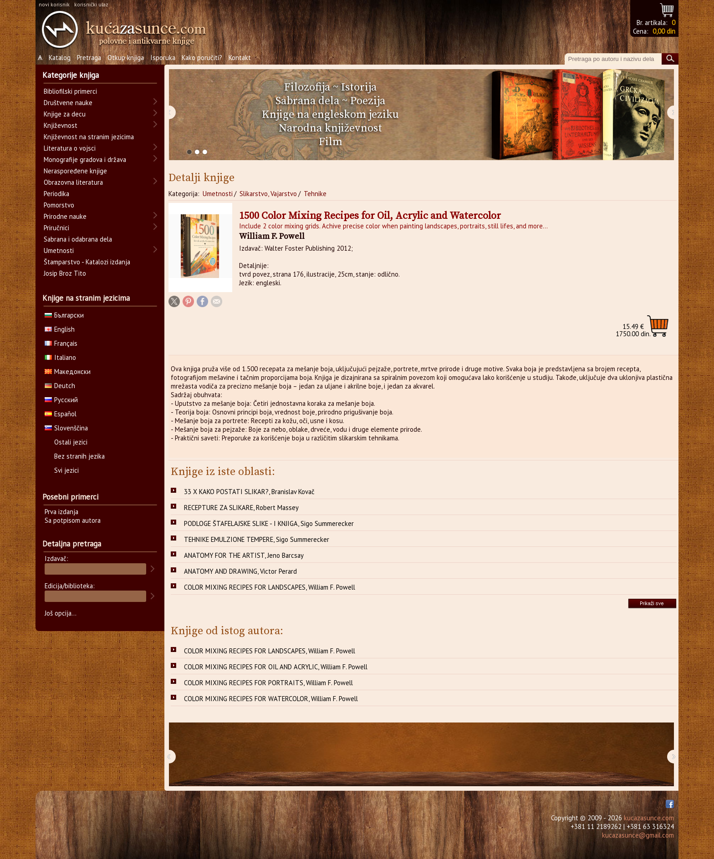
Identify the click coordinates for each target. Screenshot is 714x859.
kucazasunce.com (649, 818)
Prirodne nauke (65, 216)
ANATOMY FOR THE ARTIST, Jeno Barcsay (244, 555)
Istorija (359, 87)
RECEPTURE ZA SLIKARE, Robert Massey (241, 507)
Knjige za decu (65, 114)
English (60, 329)
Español (60, 413)
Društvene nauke (68, 102)
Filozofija (307, 87)
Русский (61, 399)
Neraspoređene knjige (75, 171)
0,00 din (664, 31)
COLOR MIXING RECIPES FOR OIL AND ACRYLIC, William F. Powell (275, 666)
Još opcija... (60, 613)
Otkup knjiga (125, 57)
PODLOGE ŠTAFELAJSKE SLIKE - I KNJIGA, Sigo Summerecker (269, 523)
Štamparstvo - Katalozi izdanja (87, 262)
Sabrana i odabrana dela (78, 239)
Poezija (367, 101)
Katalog (60, 57)
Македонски (68, 371)
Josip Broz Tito (65, 273)
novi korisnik (54, 4)
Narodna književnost (330, 128)
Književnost (60, 125)
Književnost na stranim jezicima (89, 136)
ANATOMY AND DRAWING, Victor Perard (240, 571)
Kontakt (240, 57)
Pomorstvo (59, 205)
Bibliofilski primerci (70, 91)
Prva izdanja (61, 511)
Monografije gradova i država (85, 159)
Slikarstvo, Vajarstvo (268, 193)
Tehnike (315, 193)
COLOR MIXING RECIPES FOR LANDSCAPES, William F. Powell (269, 587)
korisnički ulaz (91, 4)
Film (330, 142)
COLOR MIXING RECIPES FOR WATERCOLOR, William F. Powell (271, 698)
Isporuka (162, 57)
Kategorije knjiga (70, 75)
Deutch (60, 385)
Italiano (60, 357)
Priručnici (56, 227)
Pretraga (89, 57)
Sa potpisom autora (73, 520)
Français (61, 343)
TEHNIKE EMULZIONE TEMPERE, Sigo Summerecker (256, 539)
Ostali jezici (70, 442)
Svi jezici (66, 470)
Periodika (56, 193)
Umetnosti (218, 193)
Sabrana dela (307, 101)
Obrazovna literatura (73, 182)
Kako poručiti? (202, 57)
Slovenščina (66, 428)
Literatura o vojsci (70, 148)
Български (64, 315)
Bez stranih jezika (79, 456)
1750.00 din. (633, 330)
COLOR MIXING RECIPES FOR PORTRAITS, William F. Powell (268, 682)
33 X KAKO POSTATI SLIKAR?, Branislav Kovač (249, 491)
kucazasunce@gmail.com (638, 835)
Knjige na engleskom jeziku (330, 114)
